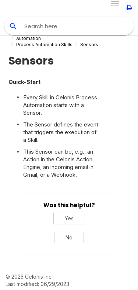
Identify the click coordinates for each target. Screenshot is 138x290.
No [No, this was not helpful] (69, 237)
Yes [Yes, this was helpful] (69, 218)
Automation (28, 38)
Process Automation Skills (44, 44)
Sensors (89, 44)
